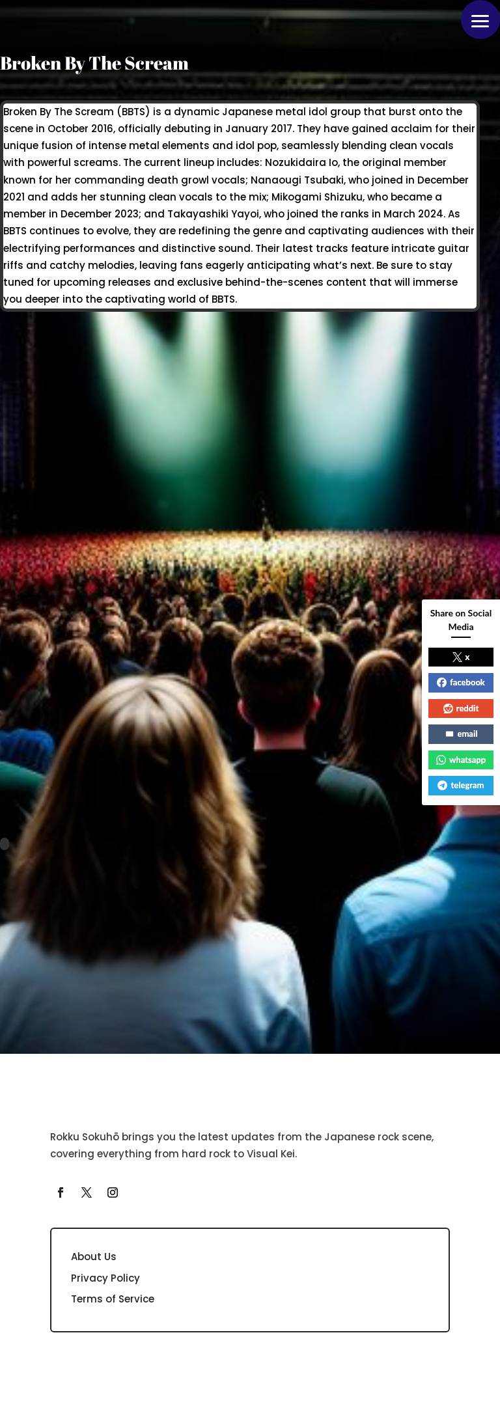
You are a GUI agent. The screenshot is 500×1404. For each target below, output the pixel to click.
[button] (480, 19)
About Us (94, 1256)
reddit (461, 708)
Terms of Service (112, 1299)
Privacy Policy (105, 1278)
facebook (461, 682)
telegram (461, 785)
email (461, 733)
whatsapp (461, 759)
